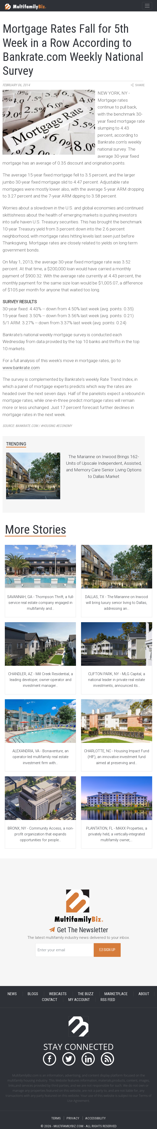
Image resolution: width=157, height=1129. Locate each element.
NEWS (12, 994)
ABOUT (143, 994)
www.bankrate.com (21, 367)
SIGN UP (107, 950)
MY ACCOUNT (79, 999)
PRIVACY (73, 1118)
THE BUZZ (85, 994)
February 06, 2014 (16, 85)
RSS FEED (108, 999)
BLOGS (33, 994)
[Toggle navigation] (147, 6)
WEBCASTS (58, 994)
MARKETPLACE (116, 994)
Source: (37, 426)
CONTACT (49, 999)
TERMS (56, 1118)
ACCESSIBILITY (95, 1118)
